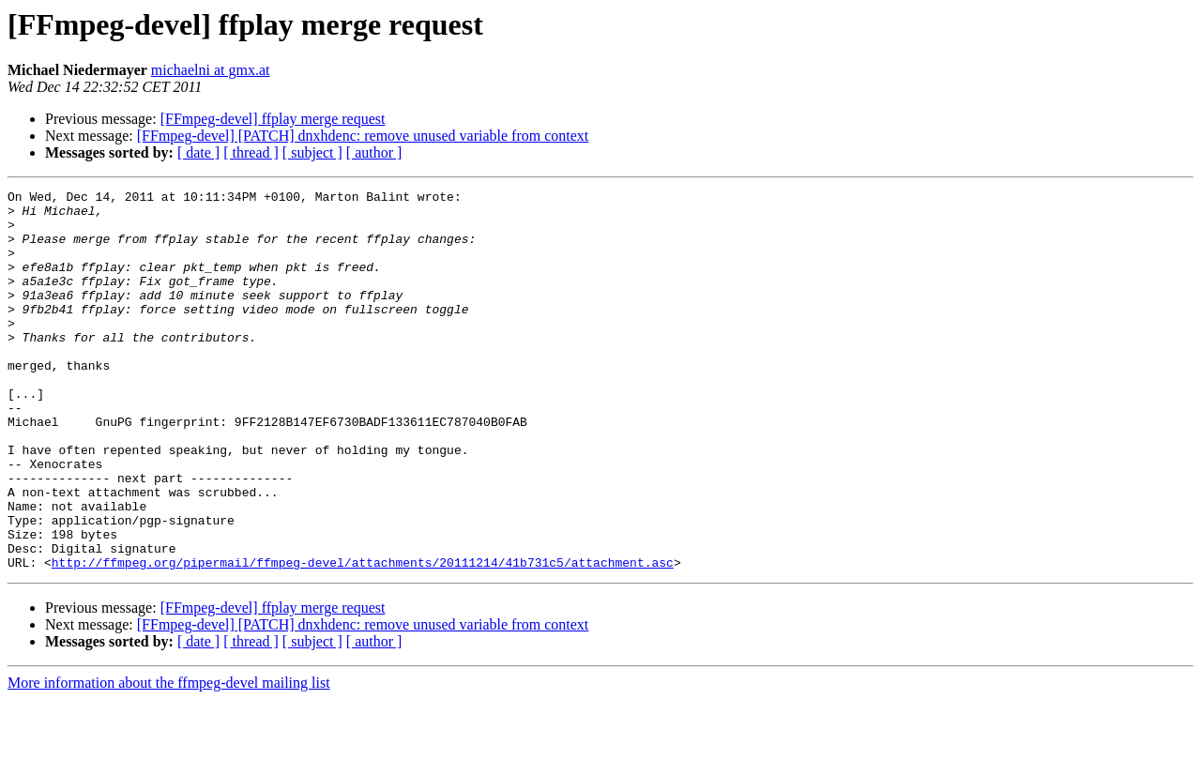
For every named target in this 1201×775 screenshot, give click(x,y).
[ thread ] (251, 152)
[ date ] (198, 152)
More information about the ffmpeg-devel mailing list (169, 759)
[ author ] (374, 152)
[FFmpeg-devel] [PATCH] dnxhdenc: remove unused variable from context (363, 136)
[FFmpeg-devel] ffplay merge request (273, 119)
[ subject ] (312, 152)
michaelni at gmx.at (210, 70)
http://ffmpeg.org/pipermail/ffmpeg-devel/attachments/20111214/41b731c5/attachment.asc (363, 638)
